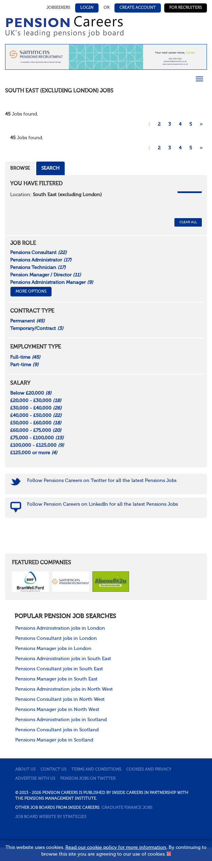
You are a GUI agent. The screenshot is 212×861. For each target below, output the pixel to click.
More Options (31, 292)
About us (25, 770)
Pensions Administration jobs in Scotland (61, 719)
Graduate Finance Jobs (127, 808)
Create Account (138, 8)
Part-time (24, 364)
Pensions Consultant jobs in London (56, 638)
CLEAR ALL (188, 222)
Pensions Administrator (40, 260)
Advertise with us (35, 779)
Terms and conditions (96, 770)
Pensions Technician (38, 267)
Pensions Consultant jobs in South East (59, 669)
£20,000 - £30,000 (35, 400)
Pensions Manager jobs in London (53, 648)
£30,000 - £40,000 (36, 408)
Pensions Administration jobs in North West (64, 689)
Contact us (53, 770)
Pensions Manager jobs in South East (56, 679)
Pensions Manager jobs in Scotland (54, 740)
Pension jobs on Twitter (87, 779)
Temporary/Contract (36, 328)
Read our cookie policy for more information (115, 847)
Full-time (25, 357)
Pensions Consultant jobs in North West (60, 699)
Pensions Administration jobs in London (60, 628)
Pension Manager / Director (45, 275)
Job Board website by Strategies (50, 817)
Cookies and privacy (148, 770)
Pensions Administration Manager (51, 282)
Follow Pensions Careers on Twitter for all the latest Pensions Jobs (101, 480)
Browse (20, 168)
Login (86, 8)
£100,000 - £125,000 (37, 445)
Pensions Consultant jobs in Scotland (57, 730)
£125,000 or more (33, 452)
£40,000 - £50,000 (36, 415)
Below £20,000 (30, 393)
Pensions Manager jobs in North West (57, 709)
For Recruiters (185, 8)
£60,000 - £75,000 (35, 430)
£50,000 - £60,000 (35, 423)
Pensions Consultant (38, 252)
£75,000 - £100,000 (37, 438)
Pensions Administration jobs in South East (63, 658)
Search (50, 168)
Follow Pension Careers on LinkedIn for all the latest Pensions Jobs (102, 504)
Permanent (27, 321)
